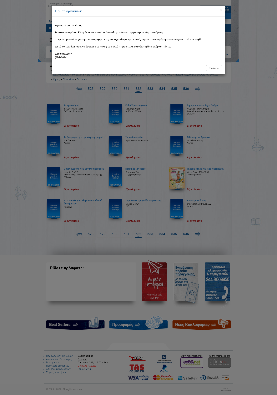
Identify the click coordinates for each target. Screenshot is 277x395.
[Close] (221, 10)
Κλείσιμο (214, 68)
